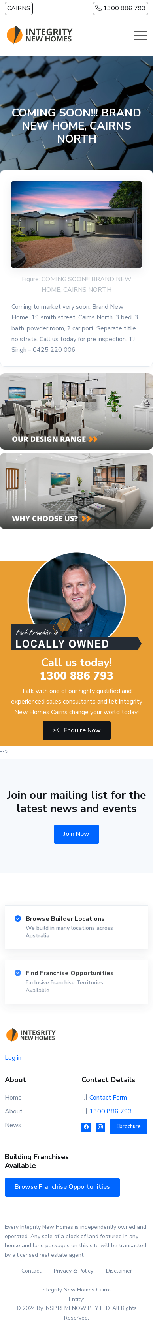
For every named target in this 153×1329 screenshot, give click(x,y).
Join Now (76, 834)
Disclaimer (119, 1271)
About (14, 1111)
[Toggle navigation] (140, 35)
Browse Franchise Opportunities (62, 1187)
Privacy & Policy (73, 1271)
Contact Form (108, 1097)
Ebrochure (129, 1126)
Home (13, 1097)
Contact (31, 1271)
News (13, 1125)
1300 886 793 (120, 8)
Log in (13, 1057)
